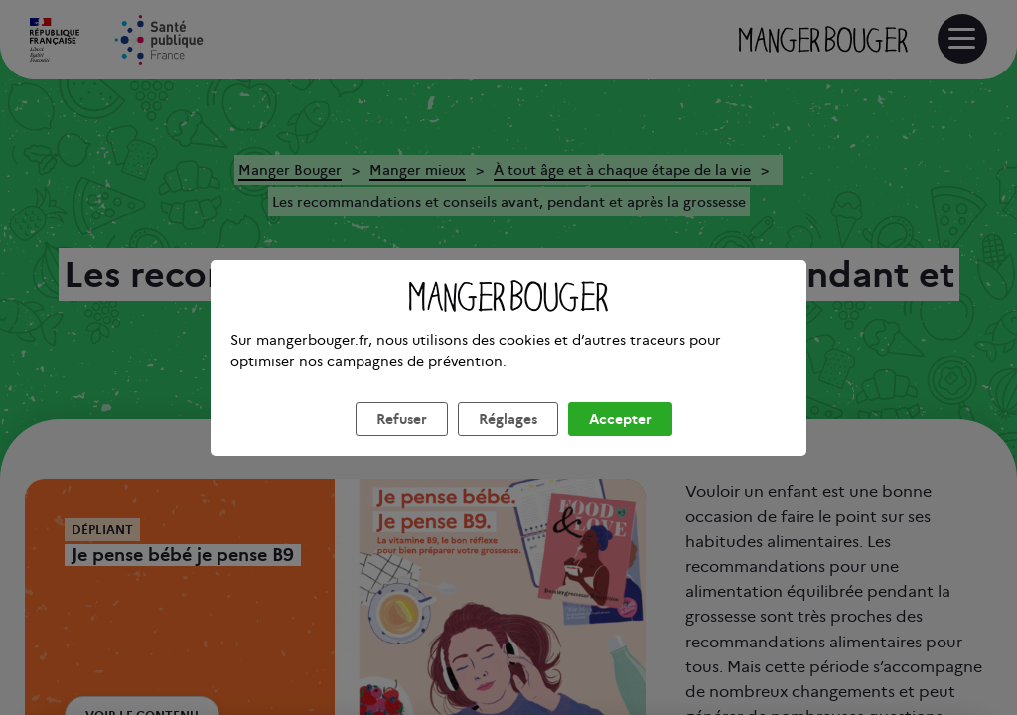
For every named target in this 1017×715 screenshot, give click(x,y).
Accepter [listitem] (620, 443)
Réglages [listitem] (508, 443)
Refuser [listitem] (401, 443)
